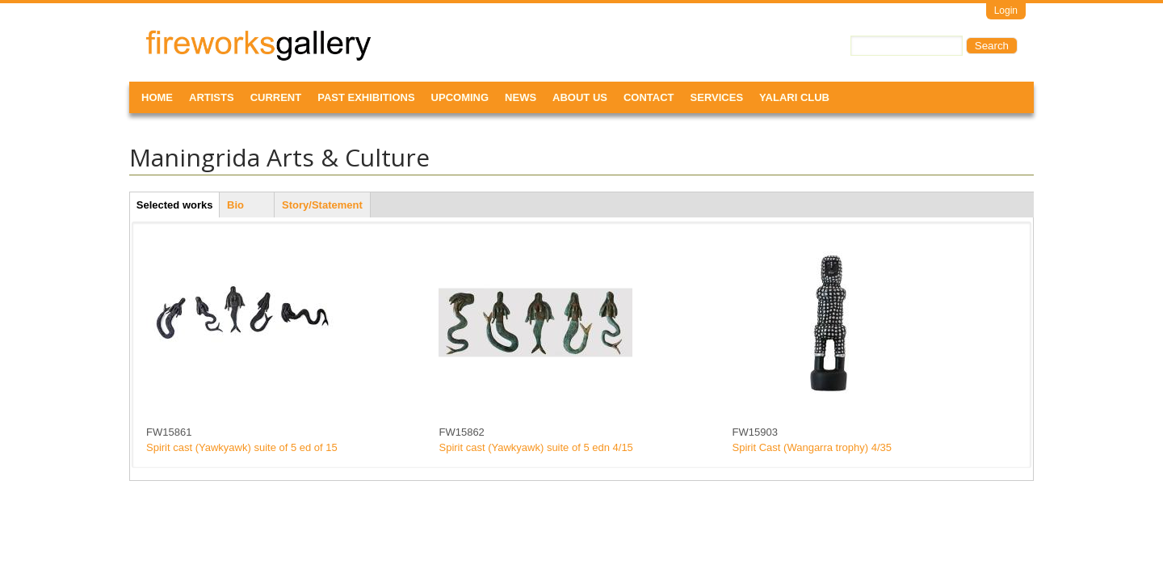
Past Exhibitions (365, 97)
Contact (648, 97)
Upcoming (460, 97)
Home (157, 97)
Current (276, 97)
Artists (211, 97)
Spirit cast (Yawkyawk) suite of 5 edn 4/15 (535, 447)
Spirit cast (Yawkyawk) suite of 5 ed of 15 (242, 447)
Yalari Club (794, 97)
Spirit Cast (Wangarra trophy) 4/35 (812, 447)
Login (1006, 10)
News (520, 97)
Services (717, 97)
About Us (579, 97)
